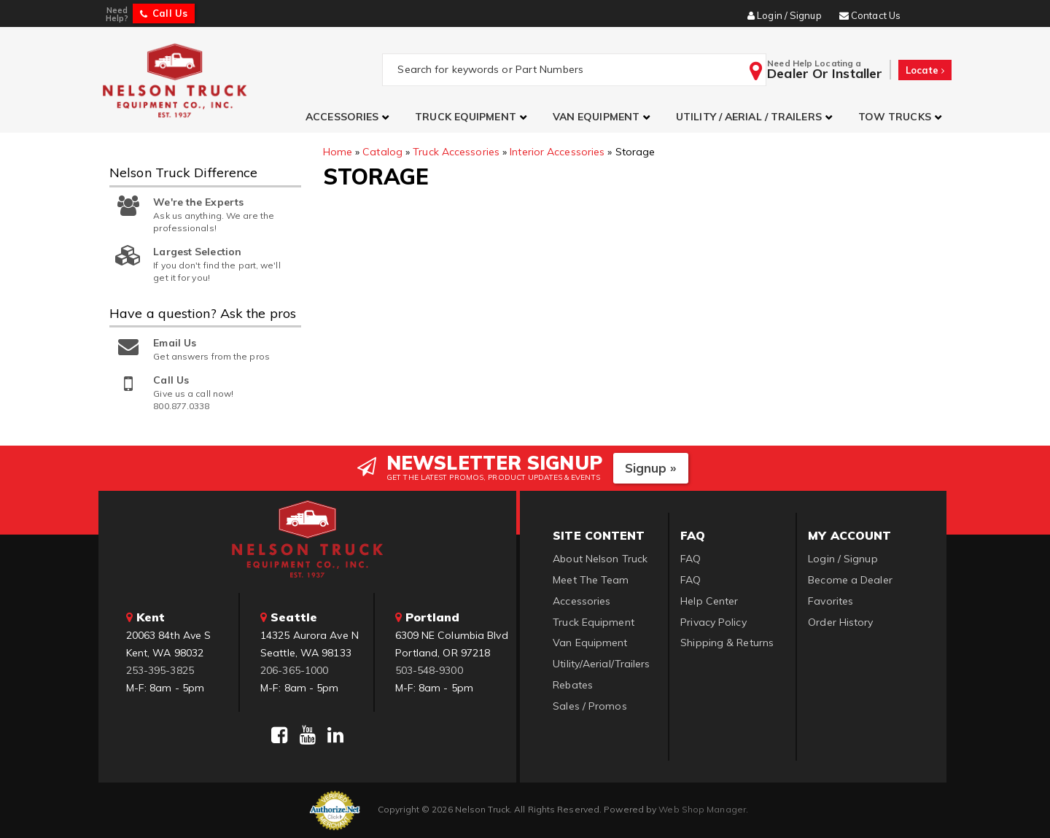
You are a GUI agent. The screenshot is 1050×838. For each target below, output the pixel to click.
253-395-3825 (160, 670)
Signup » (651, 468)
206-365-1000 (294, 670)
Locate (925, 70)
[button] (349, 117)
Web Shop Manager (702, 809)
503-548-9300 (429, 670)
